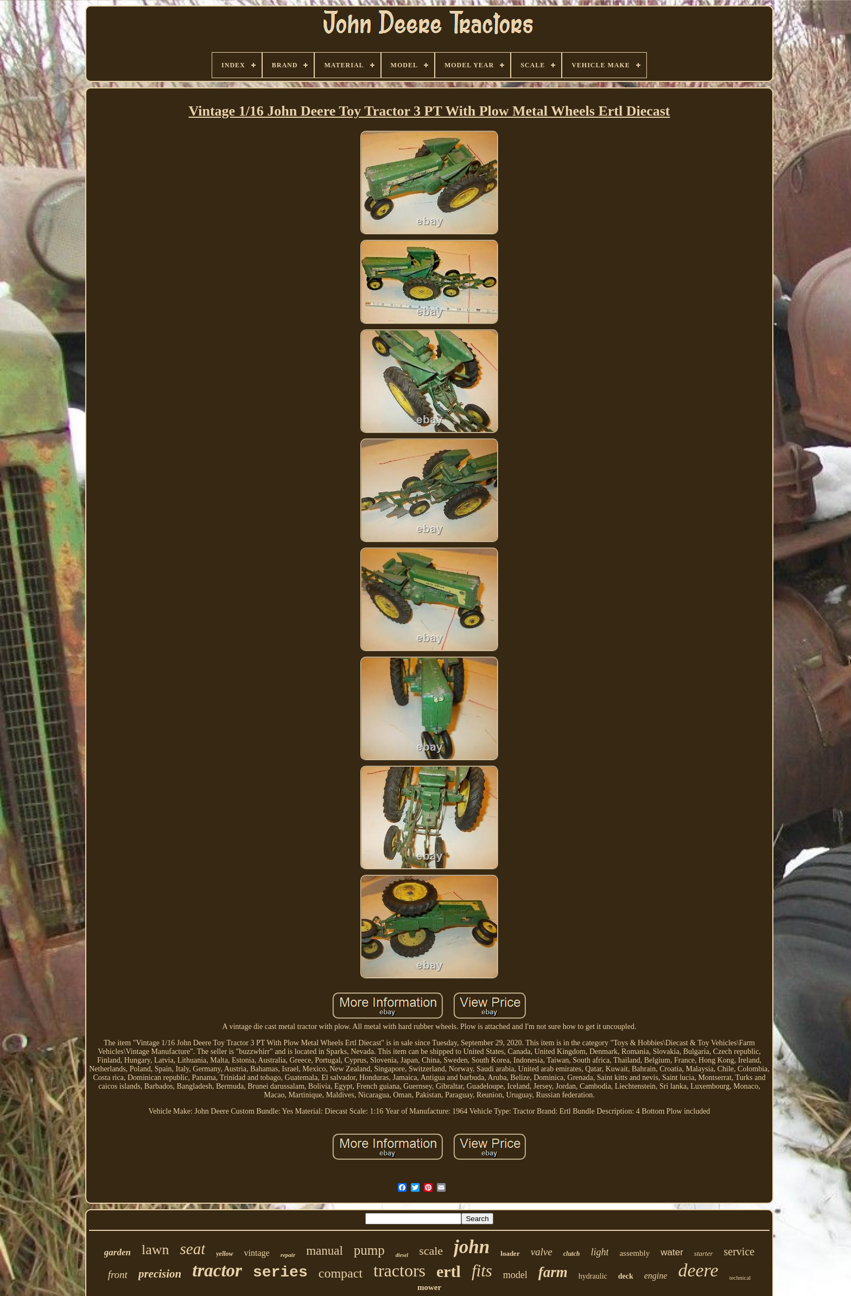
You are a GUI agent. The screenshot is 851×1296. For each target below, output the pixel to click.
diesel (402, 1255)
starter (703, 1253)
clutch (571, 1253)
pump (369, 1250)
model (515, 1274)
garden (117, 1252)
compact (341, 1273)
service (739, 1251)
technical (740, 1277)
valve (541, 1251)
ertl (448, 1271)
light (599, 1252)
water (672, 1252)
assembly (634, 1253)
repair (288, 1254)
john (472, 1246)
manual (324, 1250)
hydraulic (593, 1276)
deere (698, 1270)
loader (509, 1253)
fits (482, 1270)
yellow (224, 1253)
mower (429, 1287)
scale (431, 1250)
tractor (217, 1270)
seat (193, 1248)
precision (159, 1273)
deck (625, 1276)
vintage (257, 1252)
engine (656, 1275)
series (280, 1272)
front (118, 1274)
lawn (155, 1249)
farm (553, 1272)
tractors (399, 1270)
